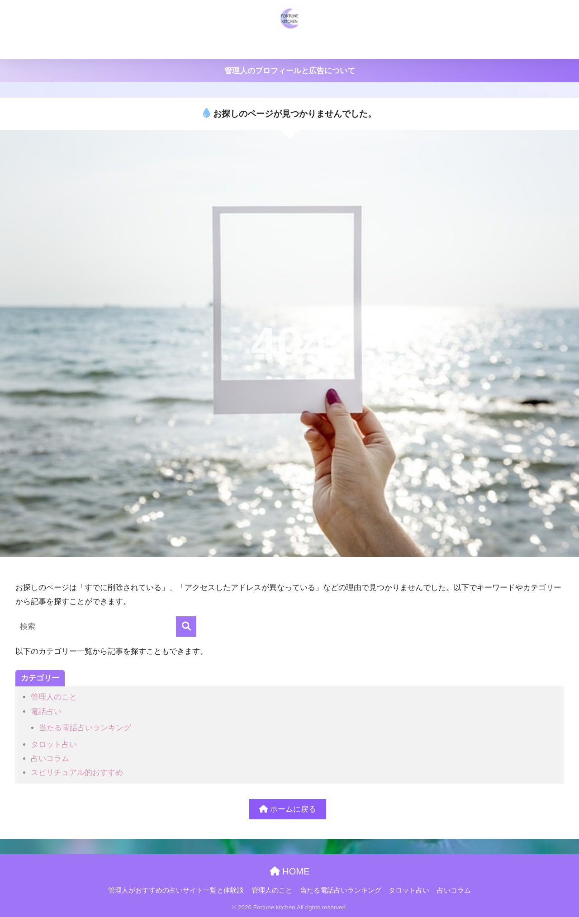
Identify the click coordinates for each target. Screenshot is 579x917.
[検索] (186, 626)
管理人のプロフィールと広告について (289, 70)
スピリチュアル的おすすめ (77, 772)
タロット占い (415, 46)
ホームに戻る (287, 809)
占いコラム (466, 46)
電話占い (46, 711)
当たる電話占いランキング (340, 46)
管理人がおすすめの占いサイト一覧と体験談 (164, 46)
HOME (290, 871)
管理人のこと (266, 46)
